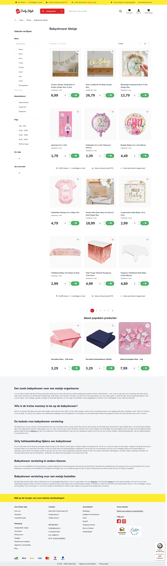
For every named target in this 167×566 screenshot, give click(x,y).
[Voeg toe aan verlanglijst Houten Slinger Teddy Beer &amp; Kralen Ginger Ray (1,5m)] (78, 51)
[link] (87, 311)
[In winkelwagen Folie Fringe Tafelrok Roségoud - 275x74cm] (110, 283)
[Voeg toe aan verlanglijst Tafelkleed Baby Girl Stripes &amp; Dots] (78, 240)
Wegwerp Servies (89, 525)
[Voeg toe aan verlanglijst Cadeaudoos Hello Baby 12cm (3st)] (147, 179)
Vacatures (17, 514)
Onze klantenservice (145, 2)
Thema (28, 20)
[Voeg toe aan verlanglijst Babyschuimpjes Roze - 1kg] (147, 326)
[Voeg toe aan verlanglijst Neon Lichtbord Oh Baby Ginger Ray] (113, 51)
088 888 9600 (53, 525)
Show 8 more (18, 90)
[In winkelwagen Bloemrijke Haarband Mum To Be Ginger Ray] (144, 95)
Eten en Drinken (88, 528)
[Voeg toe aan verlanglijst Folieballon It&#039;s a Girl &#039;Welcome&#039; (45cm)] (113, 112)
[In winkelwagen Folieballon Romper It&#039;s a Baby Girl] (75, 223)
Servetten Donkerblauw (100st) (99, 359)
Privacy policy (103, 564)
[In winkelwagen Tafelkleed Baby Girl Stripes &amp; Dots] (75, 283)
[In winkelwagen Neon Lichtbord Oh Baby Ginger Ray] (110, 95)
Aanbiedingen (87, 532)
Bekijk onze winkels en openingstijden (130, 511)
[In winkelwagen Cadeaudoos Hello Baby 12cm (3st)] (144, 223)
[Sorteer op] (129, 43)
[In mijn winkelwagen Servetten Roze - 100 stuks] (76, 368)
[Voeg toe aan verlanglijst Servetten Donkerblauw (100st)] (113, 326)
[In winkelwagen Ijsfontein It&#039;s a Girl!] (75, 156)
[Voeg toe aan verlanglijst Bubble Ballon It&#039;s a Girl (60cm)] (147, 112)
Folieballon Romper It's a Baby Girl (65, 212)
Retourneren (18, 535)
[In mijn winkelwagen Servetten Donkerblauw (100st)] (110, 368)
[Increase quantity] (69, 94)
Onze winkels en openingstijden (124, 2)
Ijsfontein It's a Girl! (59, 145)
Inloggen (17, 538)
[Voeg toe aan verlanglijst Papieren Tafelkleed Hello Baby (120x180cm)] (147, 240)
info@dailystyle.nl (54, 528)
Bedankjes (86, 511)
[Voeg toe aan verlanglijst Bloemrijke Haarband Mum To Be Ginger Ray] (147, 51)
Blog (15, 548)
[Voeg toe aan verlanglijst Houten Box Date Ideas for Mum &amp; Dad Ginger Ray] (113, 179)
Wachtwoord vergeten (22, 542)
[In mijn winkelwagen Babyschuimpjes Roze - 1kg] (145, 368)
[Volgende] (112, 311)
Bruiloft (85, 521)
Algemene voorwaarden (22, 545)
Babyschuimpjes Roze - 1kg (131, 359)
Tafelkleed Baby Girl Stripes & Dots (65, 273)
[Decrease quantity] (69, 96)
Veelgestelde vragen (21, 528)
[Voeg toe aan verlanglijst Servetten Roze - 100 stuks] (78, 326)
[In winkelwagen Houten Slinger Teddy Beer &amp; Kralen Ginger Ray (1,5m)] (75, 95)
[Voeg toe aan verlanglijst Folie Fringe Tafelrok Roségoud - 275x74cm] (113, 240)
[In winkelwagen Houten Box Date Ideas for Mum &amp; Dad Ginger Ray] (110, 223)
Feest (21, 20)
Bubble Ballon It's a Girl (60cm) (133, 145)
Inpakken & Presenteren (91, 514)
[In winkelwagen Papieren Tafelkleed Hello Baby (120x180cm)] (144, 283)
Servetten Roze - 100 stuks (62, 359)
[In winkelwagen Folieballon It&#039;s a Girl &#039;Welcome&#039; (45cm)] (110, 156)
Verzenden (18, 531)
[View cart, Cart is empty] (149, 11)
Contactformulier (20, 518)
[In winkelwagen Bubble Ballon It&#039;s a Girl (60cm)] (144, 156)
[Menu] (163, 543)
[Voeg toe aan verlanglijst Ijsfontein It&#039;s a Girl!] (78, 112)
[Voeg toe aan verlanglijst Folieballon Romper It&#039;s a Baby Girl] (78, 179)
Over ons (17, 511)
